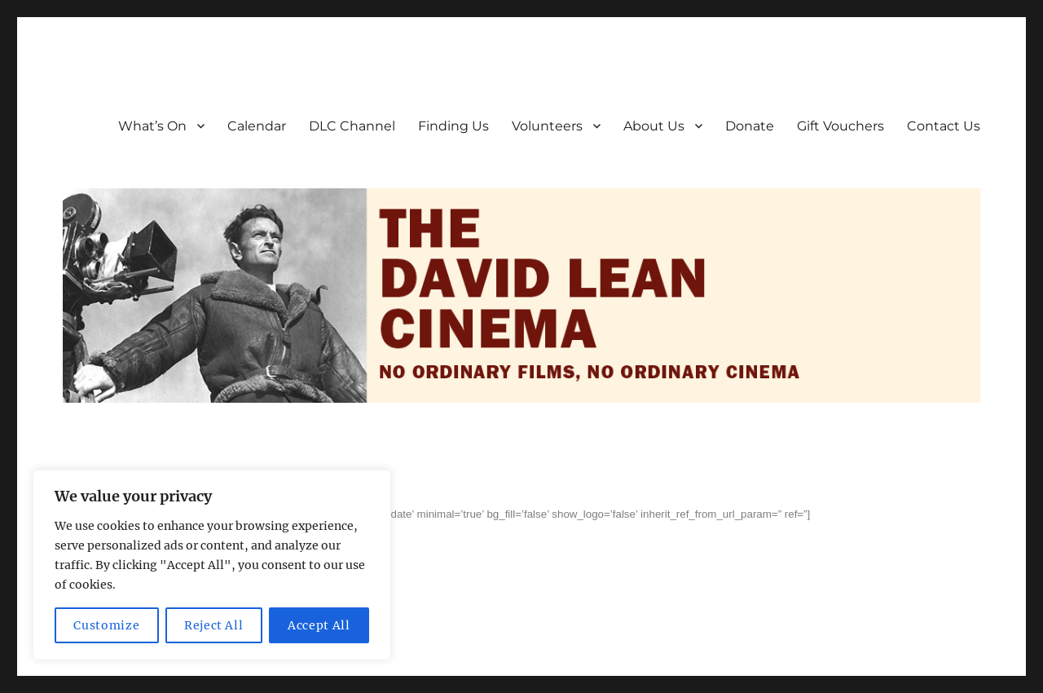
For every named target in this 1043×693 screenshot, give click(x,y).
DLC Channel (352, 126)
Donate (749, 126)
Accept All (319, 625)
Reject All (214, 625)
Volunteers (547, 126)
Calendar (256, 126)
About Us (653, 126)
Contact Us (943, 126)
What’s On (152, 126)
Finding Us (453, 126)
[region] (212, 565)
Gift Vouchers (840, 126)
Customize (106, 625)
